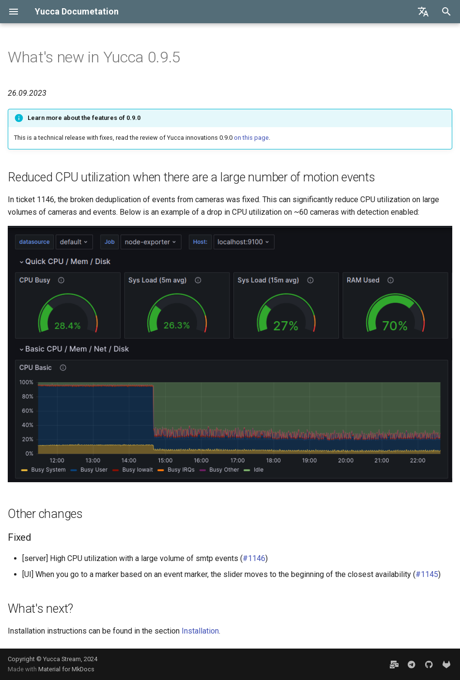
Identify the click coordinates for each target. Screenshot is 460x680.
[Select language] (423, 11)
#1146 (254, 558)
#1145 (426, 574)
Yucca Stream (62, 659)
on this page (251, 137)
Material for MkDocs (66, 669)
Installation (200, 631)
